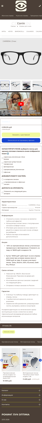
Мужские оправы (22, 15)
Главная (13, 26)
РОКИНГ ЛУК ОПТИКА (16, 414)
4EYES (10, 31)
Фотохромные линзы (27, 342)
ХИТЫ (4, 31)
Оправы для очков (25, 26)
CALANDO (30, 31)
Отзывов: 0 (6, 121)
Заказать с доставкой (21, 135)
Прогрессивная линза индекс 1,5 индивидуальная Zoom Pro (9, 375)
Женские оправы (8, 15)
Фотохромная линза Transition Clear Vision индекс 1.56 (31, 374)
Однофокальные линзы (10, 342)
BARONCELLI (19, 31)
